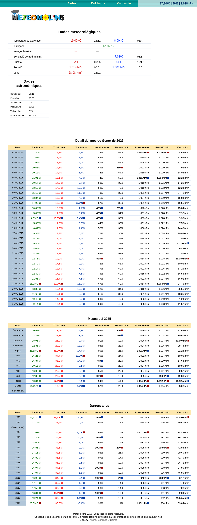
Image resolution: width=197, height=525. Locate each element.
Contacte (124, 3)
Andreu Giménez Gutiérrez (103, 520)
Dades (72, 3)
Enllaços (98, 3)
